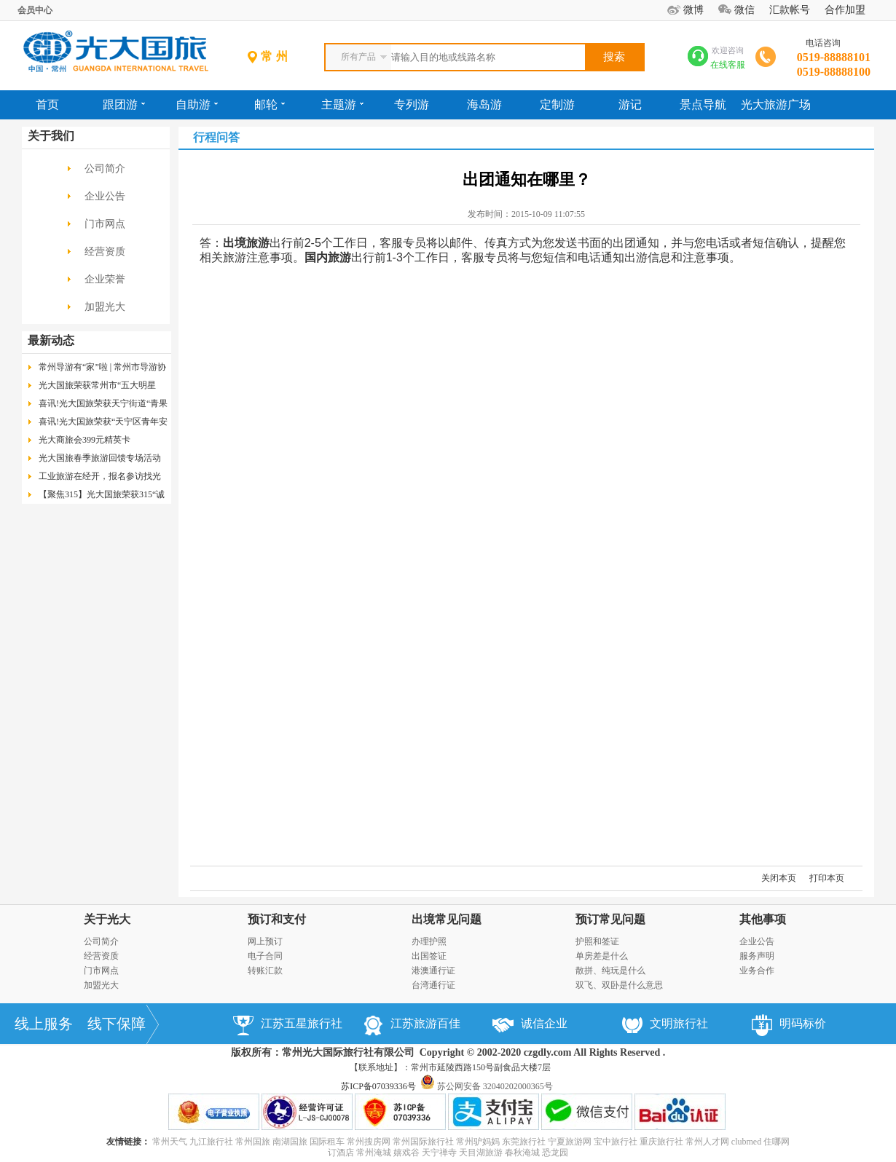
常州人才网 (707, 1142)
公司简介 (105, 168)
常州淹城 (373, 1152)
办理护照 (429, 941)
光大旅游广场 (776, 104)
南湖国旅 (289, 1142)
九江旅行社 (211, 1142)
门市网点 (105, 223)
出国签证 (429, 956)
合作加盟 (845, 9)
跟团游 (124, 104)
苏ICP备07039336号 (378, 1086)
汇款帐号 (789, 9)
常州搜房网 (368, 1142)
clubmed (746, 1142)
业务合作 (756, 970)
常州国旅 (252, 1142)
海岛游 (484, 104)
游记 (630, 104)
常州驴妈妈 (478, 1142)
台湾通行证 (433, 985)
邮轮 (269, 104)
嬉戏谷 (406, 1152)
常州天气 (169, 1142)
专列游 (411, 104)
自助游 (197, 104)
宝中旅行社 (615, 1142)
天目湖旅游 (481, 1152)
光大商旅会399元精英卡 (84, 440)
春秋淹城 (522, 1152)
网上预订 (265, 941)
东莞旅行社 (524, 1142)
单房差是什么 (601, 956)
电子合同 (265, 956)
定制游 (557, 104)
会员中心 (34, 10)
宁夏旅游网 (570, 1142)
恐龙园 (555, 1152)
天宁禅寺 (439, 1152)
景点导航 (703, 104)
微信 (744, 9)
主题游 (342, 104)
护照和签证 (597, 941)
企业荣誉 (105, 279)
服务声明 (756, 956)
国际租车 (327, 1142)
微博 (693, 9)
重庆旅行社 (661, 1142)
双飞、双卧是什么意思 (619, 985)
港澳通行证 (433, 970)
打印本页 (826, 878)
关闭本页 (778, 878)
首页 (47, 104)
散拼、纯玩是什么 (610, 970)
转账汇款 (265, 970)
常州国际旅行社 (423, 1142)
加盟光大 (105, 306)
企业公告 (105, 196)
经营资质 (105, 251)
